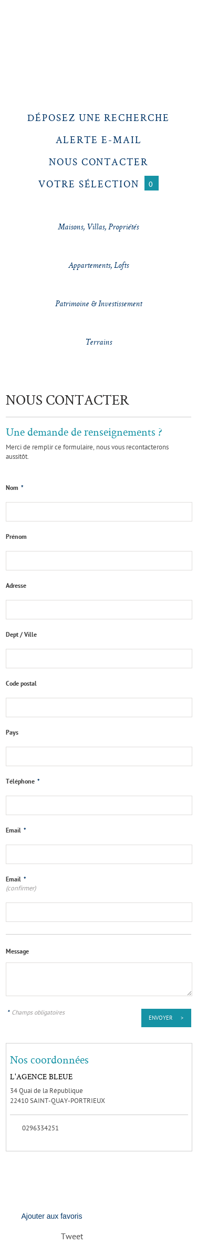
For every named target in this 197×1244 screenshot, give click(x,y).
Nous (98, 161)
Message (17, 952)
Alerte (99, 139)
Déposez (98, 117)
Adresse (16, 586)
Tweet (72, 1237)
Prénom (16, 537)
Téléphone (23, 782)
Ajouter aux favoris (52, 1216)
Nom (15, 488)
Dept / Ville (21, 635)
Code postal (21, 684)
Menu (19, 18)
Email (16, 831)
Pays (12, 733)
